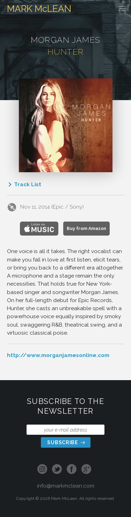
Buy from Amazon (86, 228)
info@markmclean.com (65, 485)
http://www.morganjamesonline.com (58, 355)
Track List (24, 184)
